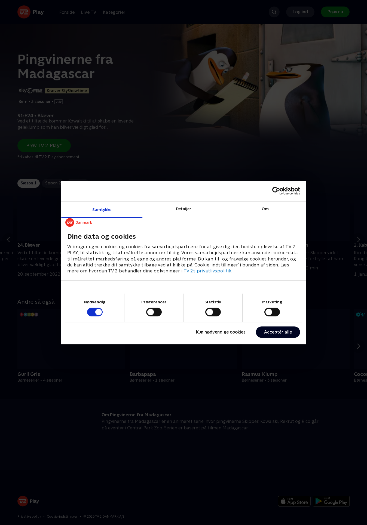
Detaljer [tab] (183, 208)
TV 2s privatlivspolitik (208, 270)
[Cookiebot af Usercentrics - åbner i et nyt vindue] (276, 191)
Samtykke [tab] (102, 209)
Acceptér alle (278, 332)
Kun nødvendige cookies (221, 332)
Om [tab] (265, 208)
